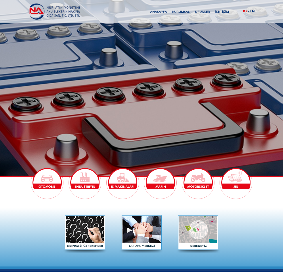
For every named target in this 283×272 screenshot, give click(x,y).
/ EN (251, 11)
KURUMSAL (181, 11)
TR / (244, 11)
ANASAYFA (158, 11)
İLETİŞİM (222, 11)
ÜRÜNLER (202, 11)
